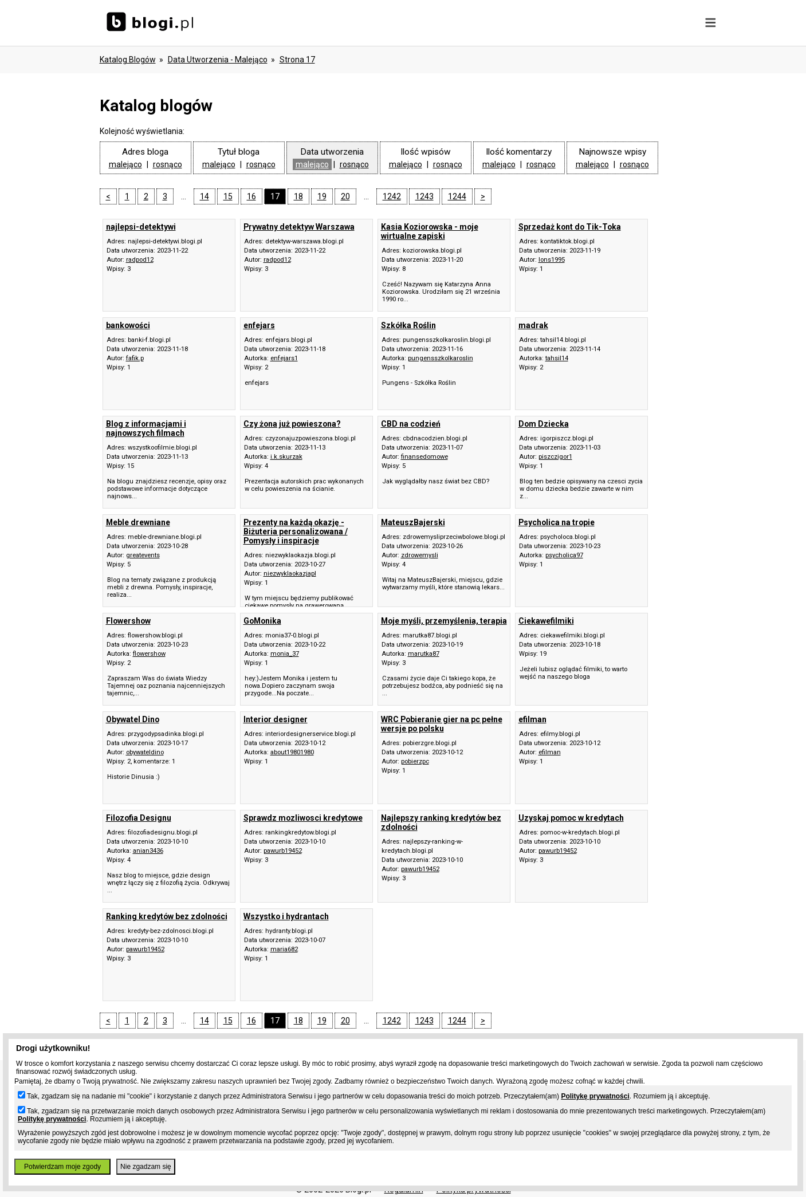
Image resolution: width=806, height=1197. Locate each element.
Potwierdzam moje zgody (62, 1167)
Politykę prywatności (595, 1096)
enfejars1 (284, 358)
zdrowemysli (419, 555)
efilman (549, 752)
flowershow (149, 653)
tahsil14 (556, 358)
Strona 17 (297, 59)
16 (251, 196)
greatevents (143, 555)
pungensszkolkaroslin (440, 358)
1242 (392, 196)
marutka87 (423, 653)
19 (322, 196)
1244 (457, 196)
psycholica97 (564, 555)
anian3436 (148, 851)
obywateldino (145, 752)
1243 (424, 196)
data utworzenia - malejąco (218, 59)
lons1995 (551, 259)
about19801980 (292, 752)
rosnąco (167, 164)
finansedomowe (424, 456)
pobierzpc (415, 761)
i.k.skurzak (286, 456)
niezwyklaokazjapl (290, 573)
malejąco (125, 164)
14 (204, 196)
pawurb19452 (283, 851)
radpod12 (140, 259)
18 (298, 196)
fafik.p (135, 358)
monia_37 (284, 653)
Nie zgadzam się (145, 1167)
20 (345, 196)
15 (228, 196)
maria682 (284, 949)
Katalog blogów (128, 59)
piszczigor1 (555, 456)
